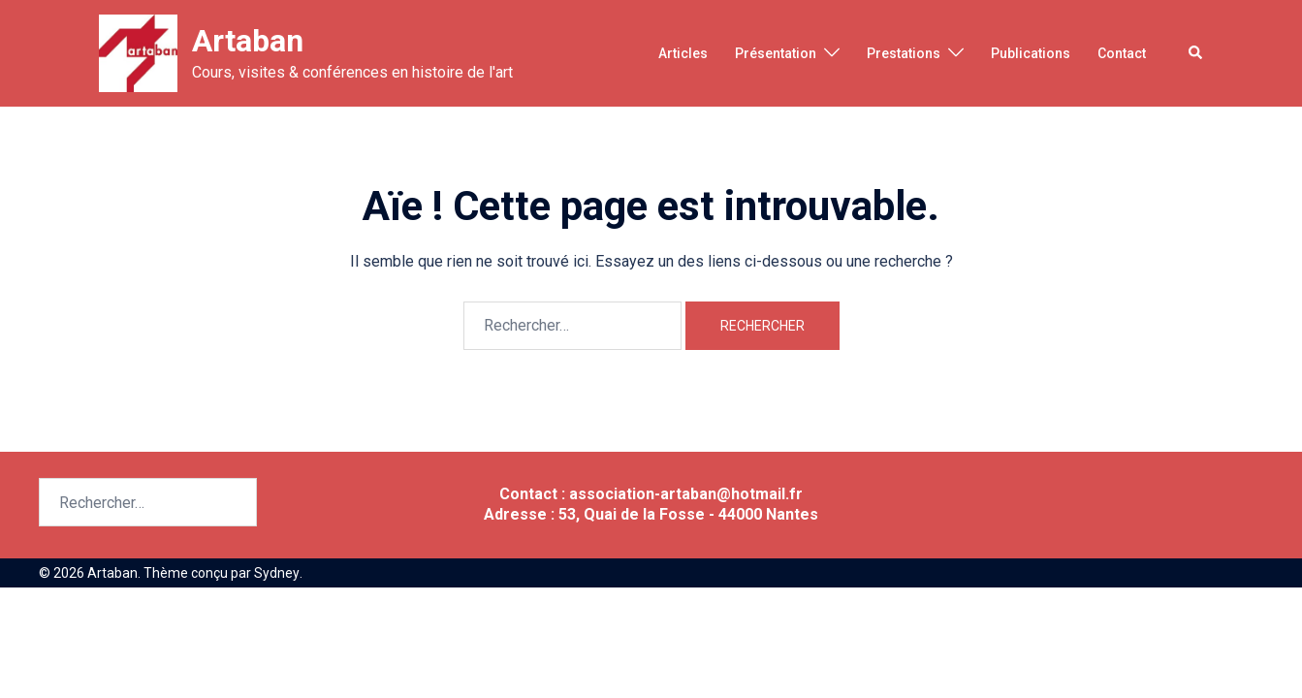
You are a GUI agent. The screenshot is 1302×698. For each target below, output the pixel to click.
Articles (683, 53)
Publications (1030, 53)
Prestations (903, 53)
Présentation (775, 53)
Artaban (247, 40)
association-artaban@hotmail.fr (686, 494)
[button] (1196, 53)
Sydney (276, 573)
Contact (1121, 53)
